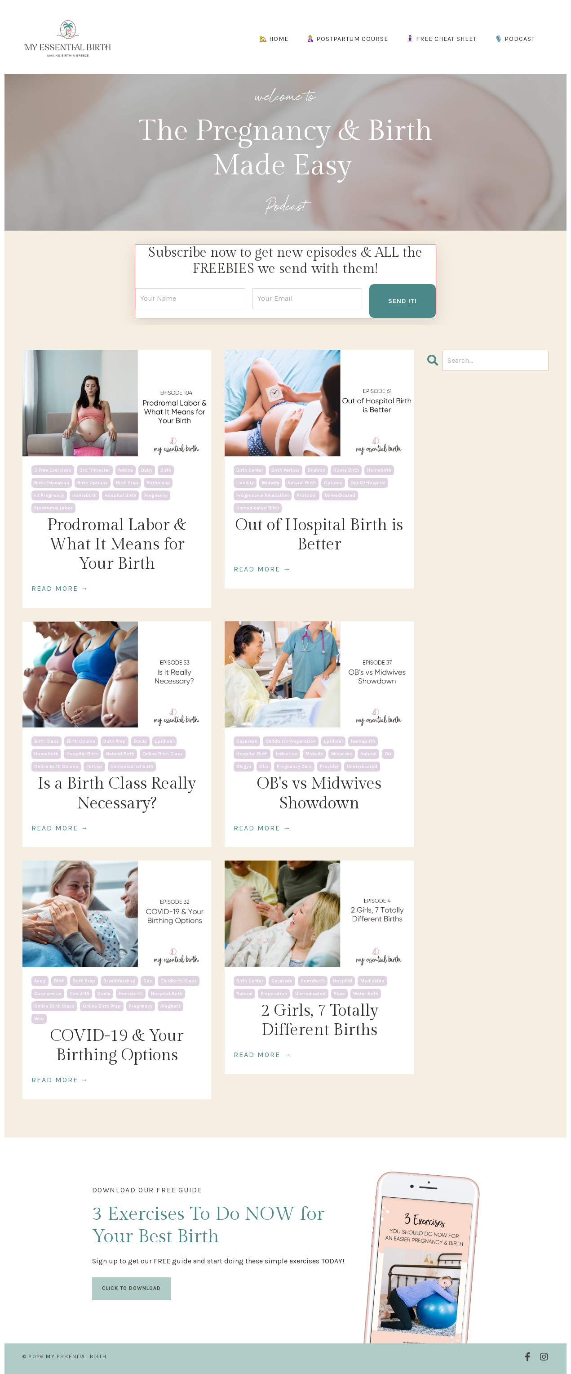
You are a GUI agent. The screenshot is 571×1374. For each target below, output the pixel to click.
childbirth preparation (291, 741)
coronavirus (48, 993)
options (333, 482)
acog (40, 980)
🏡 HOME (273, 39)
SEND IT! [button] (402, 300)
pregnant (170, 1005)
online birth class (162, 754)
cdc (147, 980)
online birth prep (102, 1005)
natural (368, 754)
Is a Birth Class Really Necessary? (117, 793)
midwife (270, 482)
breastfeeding (119, 980)
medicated (372, 980)
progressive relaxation (262, 495)
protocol (307, 495)
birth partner (285, 470)
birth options (92, 482)
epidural (164, 741)
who (39, 1018)
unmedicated (340, 495)
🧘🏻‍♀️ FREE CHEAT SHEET (441, 39)
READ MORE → (60, 588)
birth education (51, 482)
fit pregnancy (49, 495)
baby (146, 470)
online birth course (56, 766)
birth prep (127, 482)
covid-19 (79, 993)
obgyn (243, 766)
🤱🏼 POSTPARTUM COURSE (347, 39)
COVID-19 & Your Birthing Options (117, 1045)
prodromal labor (53, 507)
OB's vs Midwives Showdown (319, 793)
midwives (341, 754)
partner (94, 766)
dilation (316, 470)
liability (245, 482)
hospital (342, 980)
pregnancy (156, 495)
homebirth (84, 495)
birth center (249, 470)
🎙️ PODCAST (515, 39)
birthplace (158, 482)
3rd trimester (95, 470)
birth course (81, 741)
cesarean (246, 741)
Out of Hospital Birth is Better (319, 534)
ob (388, 754)
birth (165, 470)
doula (140, 741)
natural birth (302, 482)
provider (329, 766)
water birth (365, 993)
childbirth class (178, 980)
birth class (46, 741)
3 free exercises (52, 470)
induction (286, 754)
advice (125, 470)
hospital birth (120, 495)
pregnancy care (294, 766)
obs (264, 766)
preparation (274, 993)
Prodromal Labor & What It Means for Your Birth (116, 544)
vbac (339, 993)
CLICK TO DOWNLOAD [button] (131, 1293)
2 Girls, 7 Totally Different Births (319, 1020)
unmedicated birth (257, 507)
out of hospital (367, 482)
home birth (346, 470)
